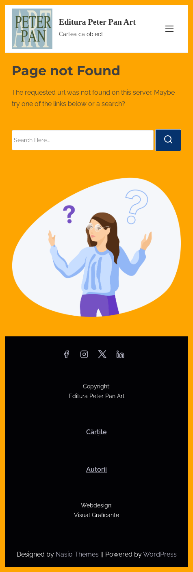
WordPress (160, 554)
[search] (168, 140)
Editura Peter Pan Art (97, 21)
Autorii (96, 469)
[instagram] (84, 357)
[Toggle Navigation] (169, 28)
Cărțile (96, 432)
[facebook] (66, 357)
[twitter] (102, 357)
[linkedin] (120, 357)
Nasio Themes (78, 554)
